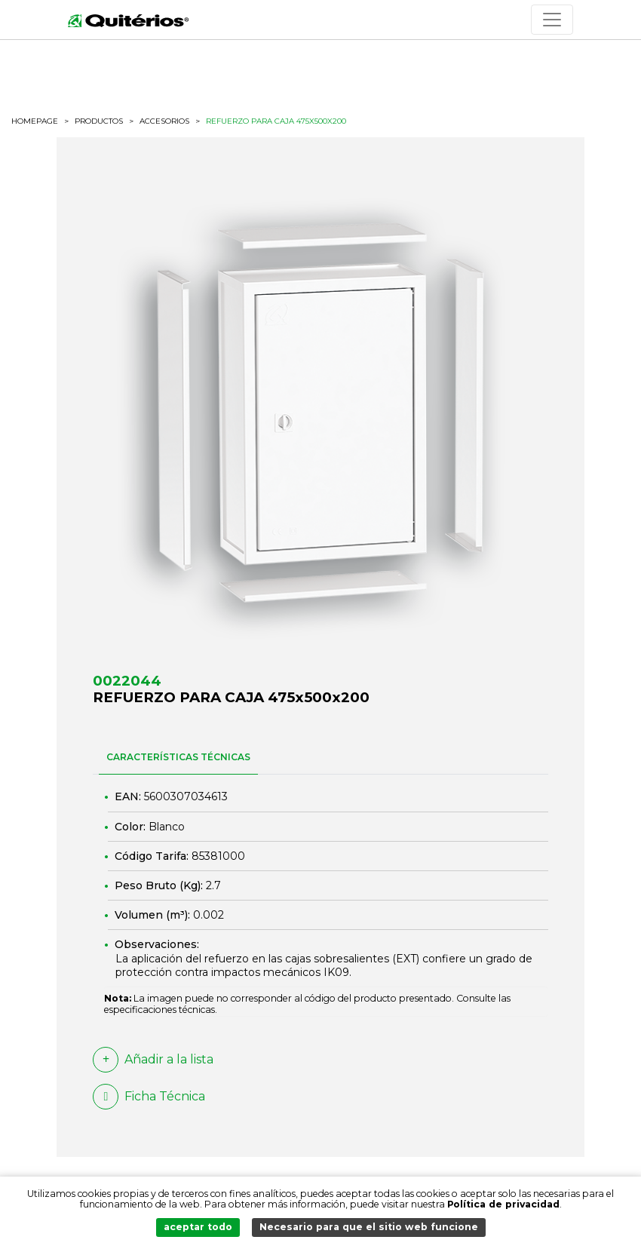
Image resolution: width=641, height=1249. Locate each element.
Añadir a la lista (153, 1060)
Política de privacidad (503, 1204)
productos (99, 121)
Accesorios (164, 121)
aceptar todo (198, 1226)
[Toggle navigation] (552, 20)
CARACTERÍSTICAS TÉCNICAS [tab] (178, 757)
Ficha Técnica (149, 1096)
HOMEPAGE (34, 121)
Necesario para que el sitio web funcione (368, 1226)
